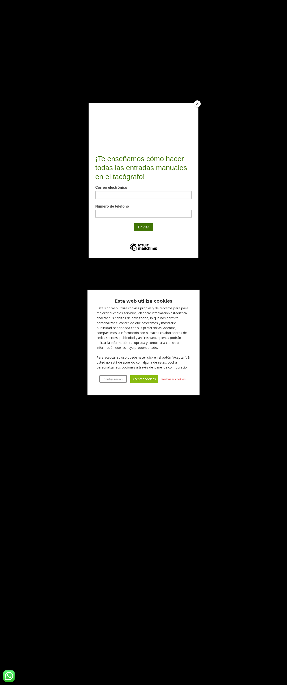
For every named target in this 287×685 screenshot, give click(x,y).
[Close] (197, 103)
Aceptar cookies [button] (144, 379)
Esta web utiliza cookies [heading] (143, 301)
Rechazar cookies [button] (173, 379)
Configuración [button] (113, 379)
